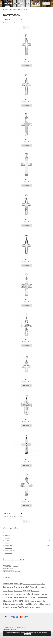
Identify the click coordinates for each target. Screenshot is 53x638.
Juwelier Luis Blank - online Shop (21, 3)
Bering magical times (8, 570)
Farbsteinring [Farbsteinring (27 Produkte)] (35, 591)
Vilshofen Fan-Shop (10, 550)
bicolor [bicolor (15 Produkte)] (38, 584)
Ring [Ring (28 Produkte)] (36, 601)
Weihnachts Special (8, 568)
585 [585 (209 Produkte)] (8, 583)
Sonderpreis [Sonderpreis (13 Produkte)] (6, 607)
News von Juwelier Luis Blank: (14, 560)
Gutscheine (7, 538)
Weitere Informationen (43, 632)
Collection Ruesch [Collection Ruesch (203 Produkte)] (12, 587)
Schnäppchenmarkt (9, 545)
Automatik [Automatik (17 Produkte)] (33, 584)
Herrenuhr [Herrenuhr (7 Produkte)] (5, 597)
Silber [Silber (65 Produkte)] (42, 604)
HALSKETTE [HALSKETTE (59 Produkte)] (43, 594)
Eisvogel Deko (6, 565)
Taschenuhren (8, 548)
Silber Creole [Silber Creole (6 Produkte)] (47, 604)
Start (6, 9)
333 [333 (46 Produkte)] (4, 584)
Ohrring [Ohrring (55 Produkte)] (35, 597)
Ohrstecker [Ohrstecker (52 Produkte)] (7, 601)
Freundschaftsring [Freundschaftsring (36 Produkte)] (9, 594)
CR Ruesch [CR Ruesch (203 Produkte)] (32, 587)
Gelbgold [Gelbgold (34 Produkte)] (19, 594)
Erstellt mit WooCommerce (10, 629)
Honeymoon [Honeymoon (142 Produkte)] (13, 597)
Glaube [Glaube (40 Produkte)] (25, 594)
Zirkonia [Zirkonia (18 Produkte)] (38, 607)
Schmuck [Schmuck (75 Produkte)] (7, 604)
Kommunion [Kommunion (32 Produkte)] (23, 597)
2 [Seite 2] (26, 27)
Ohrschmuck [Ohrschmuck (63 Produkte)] (43, 597)
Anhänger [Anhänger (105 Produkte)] (18, 584)
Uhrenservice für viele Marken (10, 566)
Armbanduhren (8, 532)
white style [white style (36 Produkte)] (31, 607)
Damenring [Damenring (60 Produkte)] (42, 587)
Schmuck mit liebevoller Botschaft (11, 571)
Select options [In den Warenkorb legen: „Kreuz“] (26, 65)
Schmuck (7, 543)
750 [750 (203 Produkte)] (11, 583)
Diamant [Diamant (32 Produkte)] (10, 591)
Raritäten (7, 540)
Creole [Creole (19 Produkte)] (24, 587)
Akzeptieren (27, 634)
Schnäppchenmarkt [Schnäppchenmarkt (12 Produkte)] (16, 604)
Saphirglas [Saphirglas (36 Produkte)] (41, 601)
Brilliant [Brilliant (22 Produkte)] (43, 584)
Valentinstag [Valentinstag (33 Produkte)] (14, 607)
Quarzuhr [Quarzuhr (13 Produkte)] (32, 601)
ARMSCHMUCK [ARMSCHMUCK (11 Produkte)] (26, 584)
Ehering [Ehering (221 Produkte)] (26, 590)
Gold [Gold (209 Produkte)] (30, 594)
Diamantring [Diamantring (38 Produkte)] (18, 591)
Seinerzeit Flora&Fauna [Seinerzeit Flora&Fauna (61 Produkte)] (30, 604)
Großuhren (7, 535)
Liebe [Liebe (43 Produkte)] (30, 597)
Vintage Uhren (8, 553)
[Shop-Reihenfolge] (12, 19)
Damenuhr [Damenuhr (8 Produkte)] (5, 591)
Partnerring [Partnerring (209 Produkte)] (17, 601)
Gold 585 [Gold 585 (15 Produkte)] (35, 594)
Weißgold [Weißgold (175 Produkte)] (23, 607)
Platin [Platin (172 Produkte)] (26, 601)
